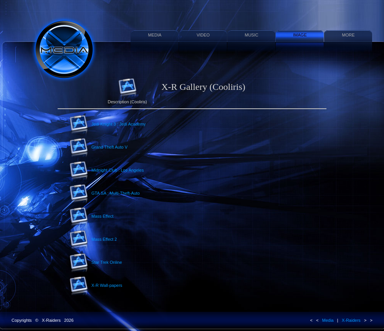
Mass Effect (91, 216)
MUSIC (251, 35)
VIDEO (203, 35)
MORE (348, 35)
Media (328, 320)
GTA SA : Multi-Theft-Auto (104, 193)
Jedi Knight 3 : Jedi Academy (107, 124)
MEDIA (155, 35)
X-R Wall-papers (95, 285)
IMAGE (299, 35)
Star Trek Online (95, 262)
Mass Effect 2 (93, 239)
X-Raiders (351, 320)
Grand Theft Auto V (98, 147)
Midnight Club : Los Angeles (106, 170)
